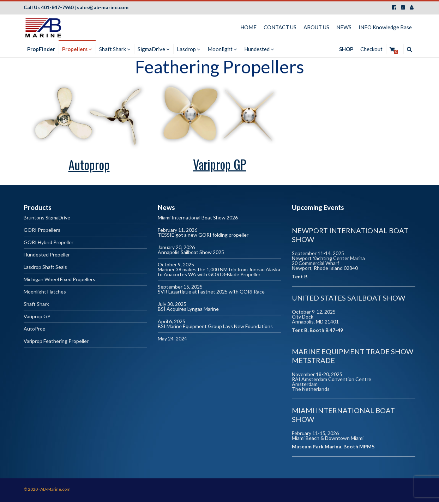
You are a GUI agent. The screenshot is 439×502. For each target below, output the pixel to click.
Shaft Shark (36, 304)
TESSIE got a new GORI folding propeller (203, 235)
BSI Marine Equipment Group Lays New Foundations (215, 326)
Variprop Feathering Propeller (56, 341)
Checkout (371, 49)
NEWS (343, 27)
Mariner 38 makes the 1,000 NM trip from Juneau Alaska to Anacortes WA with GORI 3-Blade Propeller (219, 272)
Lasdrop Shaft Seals (45, 267)
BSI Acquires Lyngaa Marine (188, 309)
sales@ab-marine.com (102, 7)
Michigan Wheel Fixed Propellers (59, 279)
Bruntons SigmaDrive (47, 217)
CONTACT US (280, 27)
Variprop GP (219, 164)
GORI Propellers (42, 230)
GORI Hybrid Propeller (48, 242)
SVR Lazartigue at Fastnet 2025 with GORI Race (211, 292)
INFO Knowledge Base (385, 27)
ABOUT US (316, 27)
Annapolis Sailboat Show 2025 (191, 252)
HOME (248, 27)
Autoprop (89, 164)
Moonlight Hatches (45, 292)
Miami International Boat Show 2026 (198, 217)
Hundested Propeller (47, 255)
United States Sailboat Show (348, 298)
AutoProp (35, 329)
